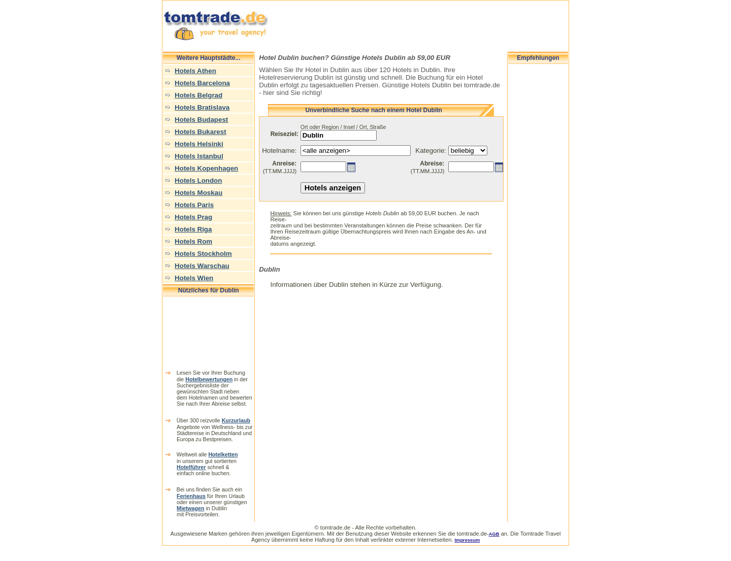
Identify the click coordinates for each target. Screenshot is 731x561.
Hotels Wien (194, 278)
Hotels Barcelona (202, 83)
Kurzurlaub (236, 420)
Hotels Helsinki (199, 144)
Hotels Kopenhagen (206, 168)
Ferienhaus (191, 496)
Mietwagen (190, 508)
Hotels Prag (193, 217)
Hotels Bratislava (202, 107)
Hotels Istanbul (199, 156)
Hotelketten (223, 454)
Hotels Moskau (198, 192)
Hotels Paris (194, 205)
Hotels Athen (195, 71)
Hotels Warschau (202, 266)
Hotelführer (191, 467)
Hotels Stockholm (203, 253)
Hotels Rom (193, 241)
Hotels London (198, 180)
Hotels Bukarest (200, 132)
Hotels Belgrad (198, 95)
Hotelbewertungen (208, 379)
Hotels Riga (193, 229)
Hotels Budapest (201, 119)
